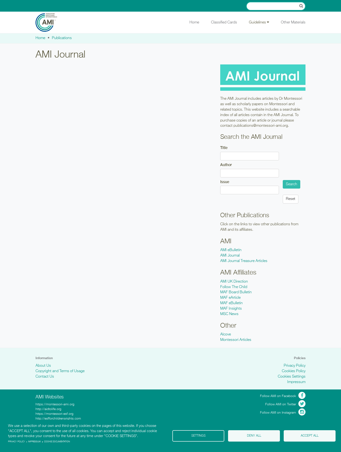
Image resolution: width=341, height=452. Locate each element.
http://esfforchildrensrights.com (58, 418)
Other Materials (293, 22)
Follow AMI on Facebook (278, 396)
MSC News (229, 314)
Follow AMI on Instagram (278, 412)
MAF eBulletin (231, 303)
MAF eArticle (230, 298)
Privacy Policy (294, 366)
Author (226, 165)
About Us (43, 366)
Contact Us (45, 377)
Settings (198, 435)
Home (194, 22)
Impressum (296, 382)
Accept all (310, 435)
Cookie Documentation (57, 442)
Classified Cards (224, 22)
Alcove (225, 334)
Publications (62, 38)
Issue (224, 182)
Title (224, 147)
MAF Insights (231, 309)
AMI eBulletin (231, 250)
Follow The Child (233, 287)
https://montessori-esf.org (54, 414)
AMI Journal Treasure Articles (243, 261)
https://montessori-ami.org (55, 404)
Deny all (254, 435)
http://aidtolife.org (48, 409)
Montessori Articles (235, 340)
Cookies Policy (293, 371)
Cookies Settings (291, 377)
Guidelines (259, 22)
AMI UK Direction (234, 282)
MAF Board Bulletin (236, 292)
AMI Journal (230, 256)
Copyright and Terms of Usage (60, 371)
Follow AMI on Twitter (280, 404)
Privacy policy (16, 442)
